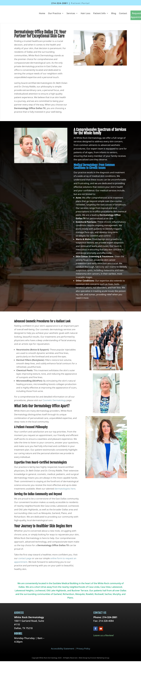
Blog (113, 13)
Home (42, 13)
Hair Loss (85, 13)
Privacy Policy (83, 648)
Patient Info (99, 13)
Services (71, 13)
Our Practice (54, 13)
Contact (123, 13)
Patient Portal (80, 3)
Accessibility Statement (62, 648)
